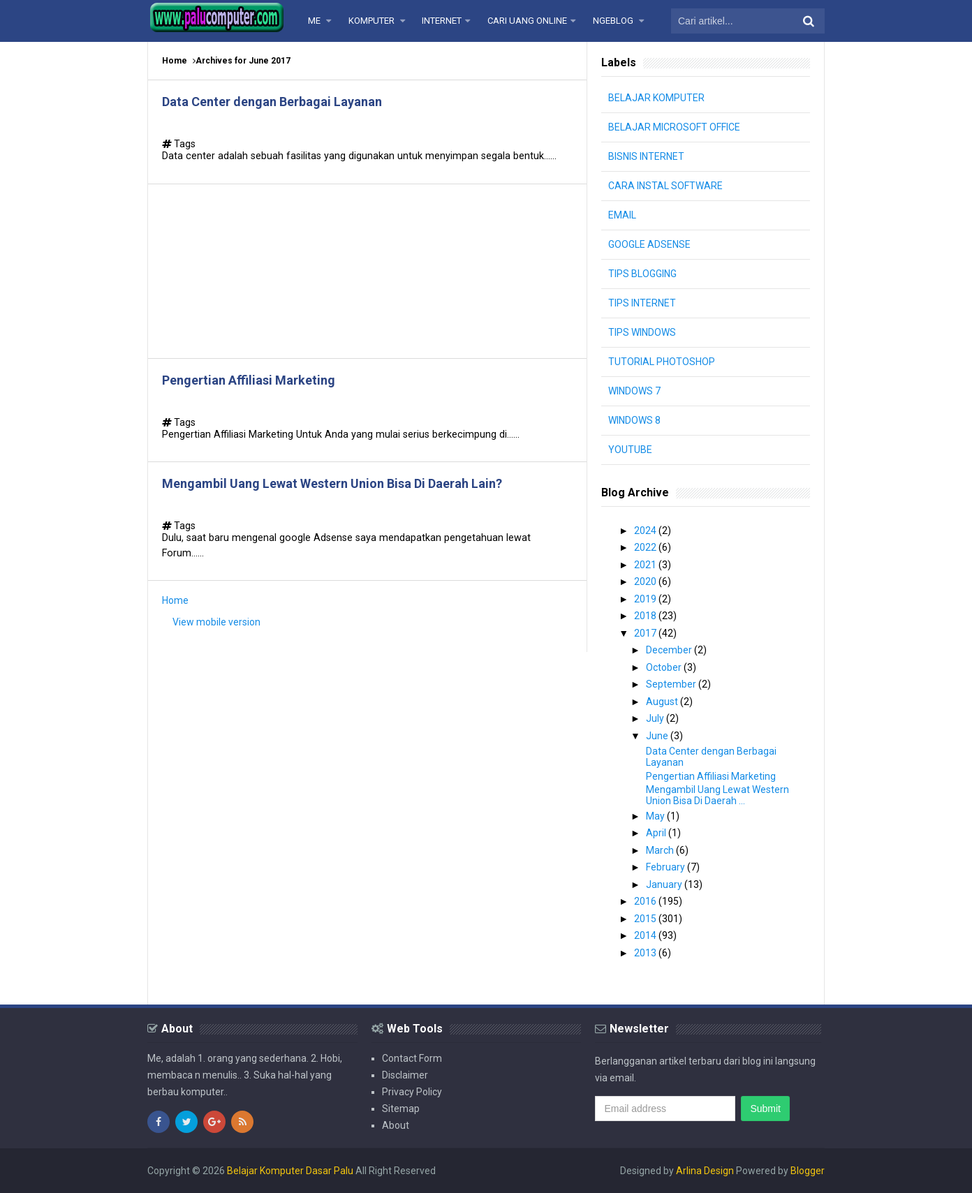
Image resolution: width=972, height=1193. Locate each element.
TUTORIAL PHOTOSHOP (661, 361)
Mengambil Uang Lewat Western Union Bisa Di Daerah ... (717, 795)
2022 (646, 547)
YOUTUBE (630, 449)
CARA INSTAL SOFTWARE (665, 185)
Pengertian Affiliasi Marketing (248, 380)
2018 (646, 615)
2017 (646, 633)
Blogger (807, 1170)
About (395, 1125)
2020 (646, 581)
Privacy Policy (412, 1091)
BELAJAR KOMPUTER (656, 97)
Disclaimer (405, 1075)
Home (174, 61)
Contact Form (412, 1058)
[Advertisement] (367, 271)
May (656, 816)
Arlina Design (705, 1170)
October (665, 667)
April (657, 832)
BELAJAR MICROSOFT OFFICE (674, 127)
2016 (646, 901)
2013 (646, 952)
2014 (646, 935)
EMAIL (622, 215)
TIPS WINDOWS (642, 332)
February (666, 867)
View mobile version (216, 622)
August (663, 701)
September (672, 684)
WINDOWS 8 (634, 420)
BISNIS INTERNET (646, 156)
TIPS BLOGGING (642, 273)
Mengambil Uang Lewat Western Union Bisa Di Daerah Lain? (332, 483)
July (656, 718)
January (665, 884)
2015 (646, 918)
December (670, 649)
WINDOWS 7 (634, 391)
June (658, 735)
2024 (646, 530)
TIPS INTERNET (642, 303)
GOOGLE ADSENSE (649, 244)
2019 (646, 599)
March (661, 850)
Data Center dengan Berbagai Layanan (272, 101)
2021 (646, 564)
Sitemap (401, 1108)
